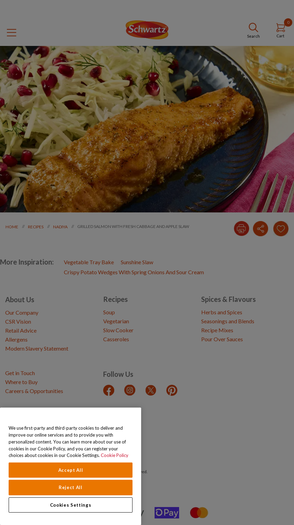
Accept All (70, 470)
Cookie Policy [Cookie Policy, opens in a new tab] (114, 455)
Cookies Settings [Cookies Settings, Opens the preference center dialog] (70, 505)
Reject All (70, 487)
